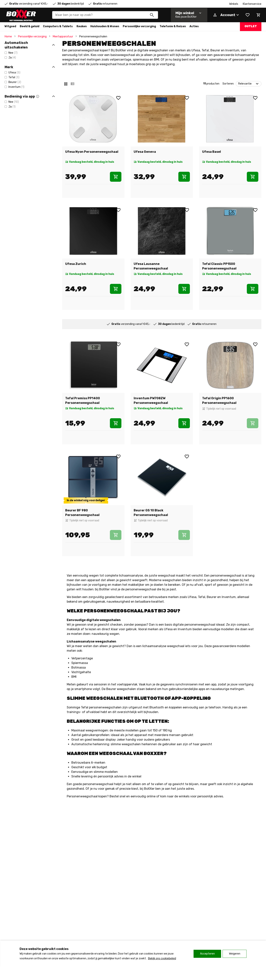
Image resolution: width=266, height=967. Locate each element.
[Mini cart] (258, 15)
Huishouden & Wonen (104, 26)
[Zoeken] (152, 15)
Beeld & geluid (29, 26)
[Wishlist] (248, 15)
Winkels (233, 4)
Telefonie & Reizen (173, 26)
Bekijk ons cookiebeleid (162, 958)
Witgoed (10, 26)
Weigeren (234, 953)
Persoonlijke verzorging (139, 26)
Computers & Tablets (58, 26)
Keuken (82, 26)
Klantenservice (252, 4)
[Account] (226, 15)
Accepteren (207, 953)
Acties (194, 26)
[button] (38, 96)
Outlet (251, 26)
